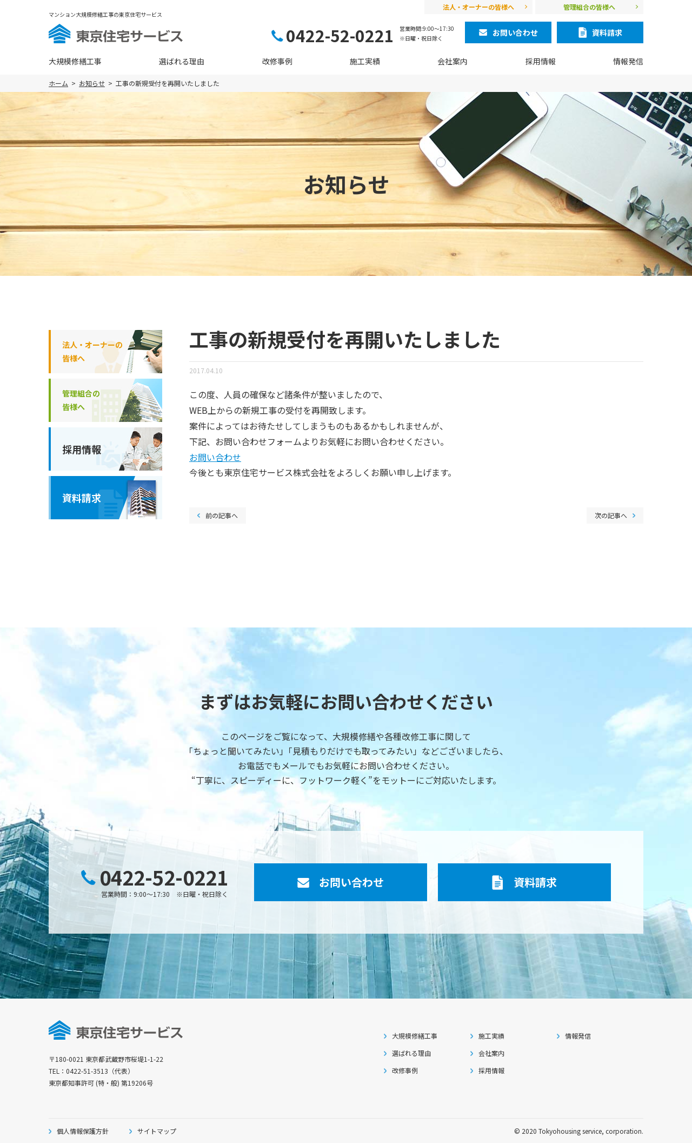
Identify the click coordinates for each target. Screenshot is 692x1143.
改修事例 (277, 61)
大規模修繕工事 (75, 61)
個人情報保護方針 (83, 1130)
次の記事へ (611, 515)
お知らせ (92, 83)
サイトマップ (156, 1130)
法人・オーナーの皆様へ (478, 6)
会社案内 (452, 61)
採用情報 (540, 61)
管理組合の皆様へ (589, 6)
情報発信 (628, 61)
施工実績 (365, 61)
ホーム (58, 83)
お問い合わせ (215, 457)
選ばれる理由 (181, 61)
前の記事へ (221, 515)
